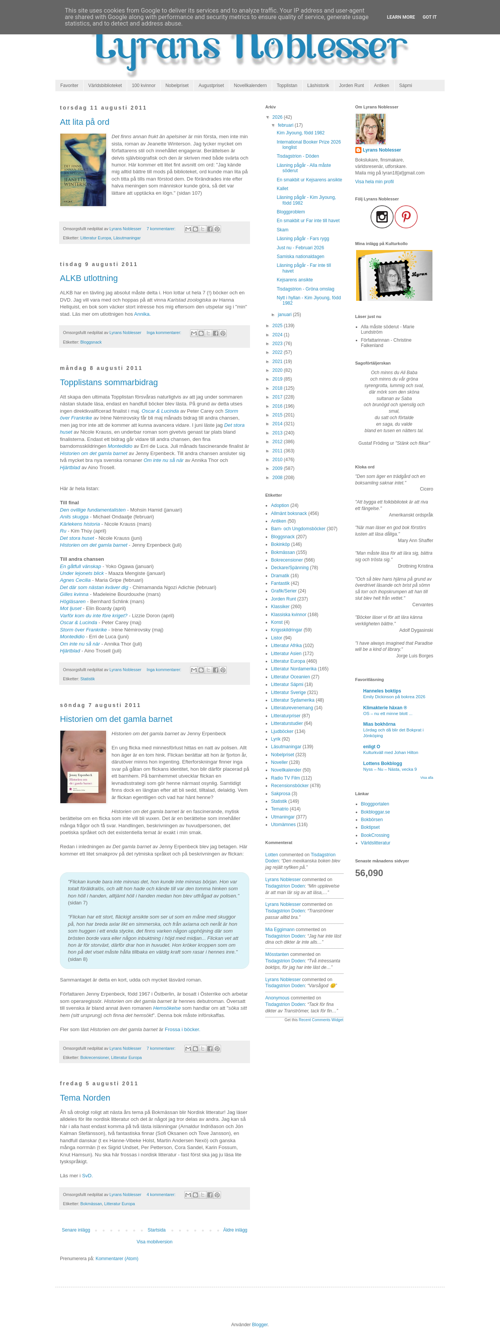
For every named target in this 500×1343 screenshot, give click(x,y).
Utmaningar (283, 817)
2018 (278, 388)
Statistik (88, 678)
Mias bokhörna (379, 724)
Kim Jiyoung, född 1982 (300, 133)
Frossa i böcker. (182, 1029)
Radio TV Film (285, 778)
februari (286, 125)
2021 (278, 361)
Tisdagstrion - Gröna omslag (305, 289)
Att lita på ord (85, 122)
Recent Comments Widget (321, 1020)
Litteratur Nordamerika (293, 669)
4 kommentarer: (162, 1194)
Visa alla (426, 778)
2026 (278, 117)
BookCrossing (375, 835)
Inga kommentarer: (164, 332)
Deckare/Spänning (290, 567)
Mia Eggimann (280, 929)
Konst (277, 622)
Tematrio (280, 809)
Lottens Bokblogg (382, 763)
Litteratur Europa (96, 238)
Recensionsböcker (290, 785)
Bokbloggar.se (375, 812)
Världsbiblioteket (105, 85)
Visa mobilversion (155, 1242)
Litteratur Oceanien (290, 677)
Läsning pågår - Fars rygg (303, 238)
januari (285, 314)
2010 (278, 459)
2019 (278, 379)
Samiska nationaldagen (300, 256)
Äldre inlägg (235, 1230)
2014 (278, 423)
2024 (278, 334)
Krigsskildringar (286, 630)
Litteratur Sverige (288, 692)
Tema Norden (85, 1097)
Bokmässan (91, 1203)
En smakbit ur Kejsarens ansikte (309, 179)
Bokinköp (280, 544)
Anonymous (277, 998)
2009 (278, 468)
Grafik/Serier (284, 591)
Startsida (157, 1230)
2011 (278, 451)
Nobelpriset (177, 85)
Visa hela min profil (374, 181)
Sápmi (405, 85)
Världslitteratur (375, 843)
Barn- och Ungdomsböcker (298, 528)
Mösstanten (277, 954)
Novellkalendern (250, 85)
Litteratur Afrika (286, 645)
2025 (278, 325)
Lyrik (276, 739)
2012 (278, 441)
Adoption (280, 505)
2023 (278, 343)
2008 (278, 477)
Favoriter (69, 85)
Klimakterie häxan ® (385, 707)
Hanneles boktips (382, 691)
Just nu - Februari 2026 (300, 247)
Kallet (282, 188)
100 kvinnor (143, 85)
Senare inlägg (76, 1230)
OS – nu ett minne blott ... (388, 713)
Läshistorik (318, 85)
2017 (278, 397)
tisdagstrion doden (285, 886)
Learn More (401, 17)
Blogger (260, 1324)
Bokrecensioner (95, 1057)
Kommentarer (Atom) (116, 1258)
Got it (430, 17)
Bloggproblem (291, 212)
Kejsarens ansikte (295, 279)
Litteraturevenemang (292, 707)
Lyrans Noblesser (283, 879)
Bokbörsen (372, 819)
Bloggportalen (375, 804)
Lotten (271, 854)
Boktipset (370, 827)
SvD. (87, 1175)
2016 (278, 406)
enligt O (372, 746)
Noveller (279, 762)
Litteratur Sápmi (287, 684)
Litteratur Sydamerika (293, 700)
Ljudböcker (282, 731)
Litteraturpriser (285, 715)
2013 (278, 433)
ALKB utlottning (89, 278)
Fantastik (280, 583)
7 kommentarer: (162, 228)
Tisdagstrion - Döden (298, 156)
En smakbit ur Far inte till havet (308, 220)
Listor (276, 638)
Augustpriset (211, 85)
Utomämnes (283, 824)
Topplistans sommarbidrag (109, 382)
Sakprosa (280, 793)
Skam (283, 229)
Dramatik (280, 575)
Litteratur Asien (286, 653)
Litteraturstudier (287, 723)
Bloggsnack (91, 342)
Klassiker (280, 606)
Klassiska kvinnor (288, 614)
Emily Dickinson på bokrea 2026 (394, 696)
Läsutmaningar (126, 238)
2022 (278, 352)
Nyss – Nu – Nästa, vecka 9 (390, 769)
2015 (278, 415)
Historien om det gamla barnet (116, 719)
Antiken (381, 85)
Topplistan (287, 85)
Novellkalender (286, 770)
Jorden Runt (351, 85)
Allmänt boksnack (289, 513)
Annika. (142, 314)
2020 (278, 370)
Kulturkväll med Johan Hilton (390, 752)
